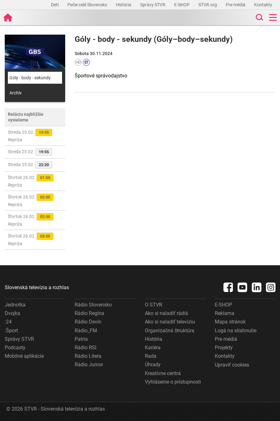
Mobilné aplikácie (24, 356)
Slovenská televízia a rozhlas (37, 287)
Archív (15, 92)
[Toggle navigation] (273, 17)
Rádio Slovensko (93, 305)
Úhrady (153, 365)
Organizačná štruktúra (169, 331)
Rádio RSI (85, 348)
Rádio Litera (88, 356)
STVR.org (208, 4)
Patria (81, 339)
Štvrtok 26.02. (31, 181)
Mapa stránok (230, 322)
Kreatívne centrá (163, 373)
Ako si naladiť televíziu (170, 322)
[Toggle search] (259, 17)
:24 (8, 322)
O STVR (153, 305)
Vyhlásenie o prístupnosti (173, 382)
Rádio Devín (88, 322)
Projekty (224, 348)
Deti (55, 4)
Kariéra (153, 348)
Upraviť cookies (232, 365)
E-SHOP (182, 4)
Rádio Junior (89, 365)
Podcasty (15, 348)
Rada (151, 356)
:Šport (11, 331)
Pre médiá (236, 4)
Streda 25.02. (30, 135)
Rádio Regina (89, 313)
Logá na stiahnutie (235, 331)
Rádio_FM (86, 331)
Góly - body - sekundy (30, 77)
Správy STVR (153, 4)
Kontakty (263, 4)
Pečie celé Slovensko (87, 4)
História (124, 4)
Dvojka (12, 313)
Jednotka (15, 305)
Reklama (224, 313)
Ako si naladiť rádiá (166, 313)
